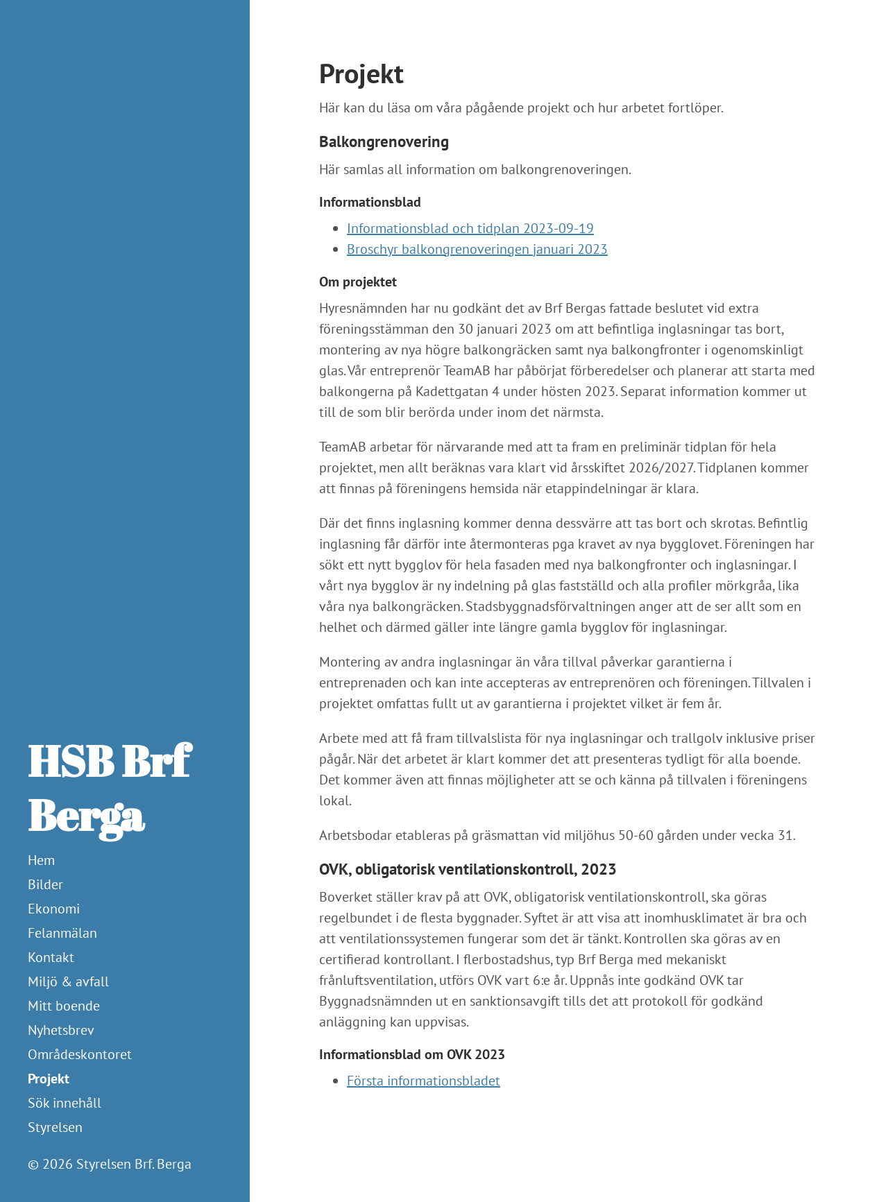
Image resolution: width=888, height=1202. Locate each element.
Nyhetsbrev (61, 1030)
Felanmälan (62, 933)
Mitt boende (64, 1006)
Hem (41, 860)
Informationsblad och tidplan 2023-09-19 (470, 228)
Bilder (45, 884)
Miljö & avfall (68, 981)
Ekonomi (54, 909)
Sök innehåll (64, 1103)
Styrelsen (55, 1127)
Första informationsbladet (423, 1081)
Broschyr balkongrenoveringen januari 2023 (477, 249)
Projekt (48, 1079)
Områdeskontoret (80, 1054)
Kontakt (51, 957)
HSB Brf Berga (108, 787)
